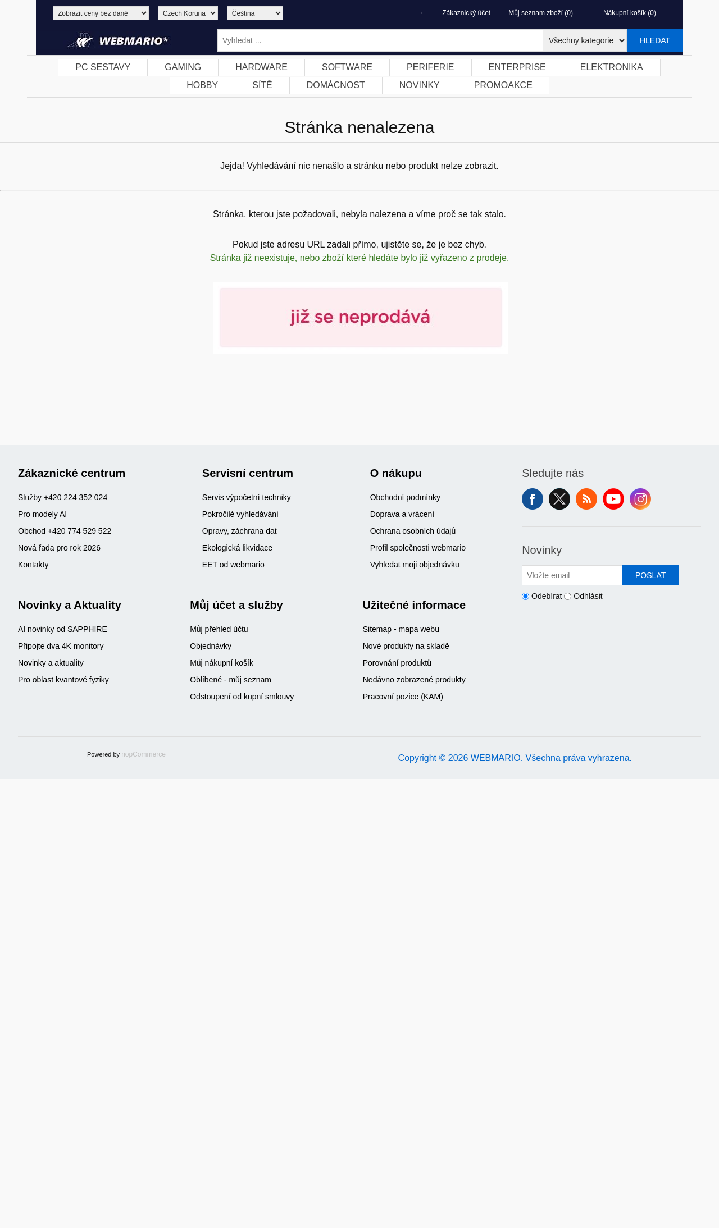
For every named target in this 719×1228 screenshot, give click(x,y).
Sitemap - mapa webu (401, 629)
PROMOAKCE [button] (503, 85)
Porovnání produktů (397, 662)
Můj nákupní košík (221, 662)
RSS (586, 499)
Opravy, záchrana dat (239, 530)
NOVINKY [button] (419, 85)
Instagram (640, 499)
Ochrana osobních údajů (413, 530)
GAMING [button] (183, 67)
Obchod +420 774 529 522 (64, 530)
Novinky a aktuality (51, 662)
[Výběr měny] (188, 13)
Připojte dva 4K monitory (61, 646)
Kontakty (33, 564)
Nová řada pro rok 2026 (59, 547)
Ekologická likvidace (237, 547)
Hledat (655, 40)
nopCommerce (143, 754)
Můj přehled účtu (219, 629)
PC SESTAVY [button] (102, 67)
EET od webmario (233, 564)
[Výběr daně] (101, 13)
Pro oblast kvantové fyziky (63, 679)
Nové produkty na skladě (406, 646)
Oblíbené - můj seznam (230, 679)
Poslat (650, 575)
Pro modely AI (42, 514)
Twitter (559, 499)
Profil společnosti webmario (418, 547)
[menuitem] (103, 67)
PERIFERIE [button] (430, 67)
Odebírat (546, 596)
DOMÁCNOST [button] (336, 85)
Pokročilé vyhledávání (240, 514)
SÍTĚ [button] (262, 85)
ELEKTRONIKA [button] (611, 67)
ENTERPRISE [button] (517, 67)
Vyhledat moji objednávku (414, 564)
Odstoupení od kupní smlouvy (242, 696)
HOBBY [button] (202, 85)
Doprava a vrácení (402, 514)
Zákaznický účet (466, 13)
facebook (532, 499)
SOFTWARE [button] (347, 67)
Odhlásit (588, 596)
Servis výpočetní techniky (246, 497)
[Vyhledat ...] (380, 40)
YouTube (613, 499)
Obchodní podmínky (405, 497)
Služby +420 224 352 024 (62, 497)
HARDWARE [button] (261, 67)
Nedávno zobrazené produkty (414, 679)
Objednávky (210, 646)
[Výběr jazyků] (255, 13)
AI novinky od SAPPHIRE (62, 629)
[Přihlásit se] (572, 575)
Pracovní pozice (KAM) (403, 696)
